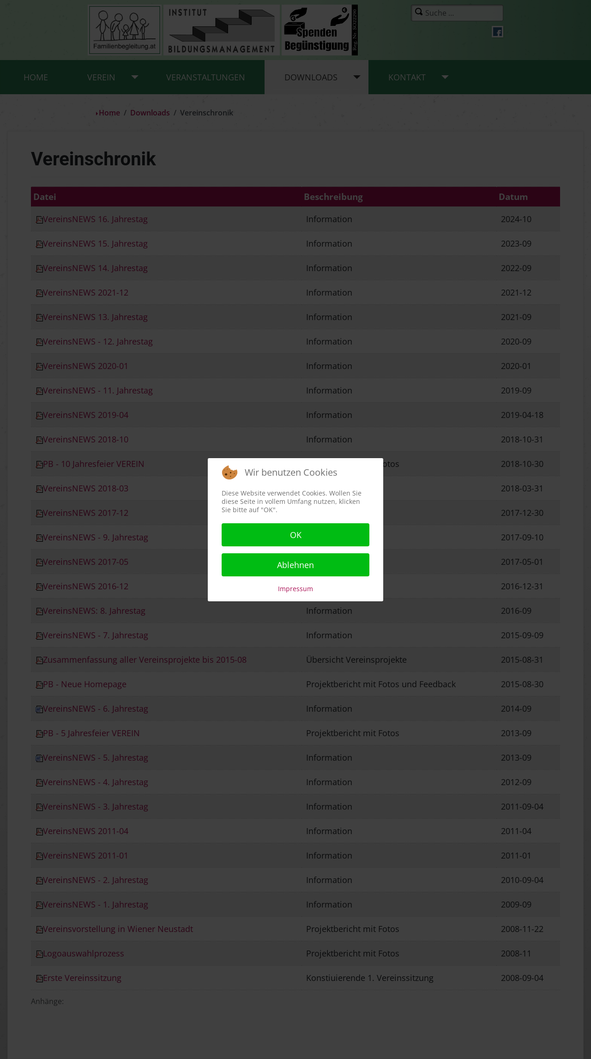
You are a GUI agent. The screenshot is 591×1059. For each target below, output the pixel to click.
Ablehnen (295, 564)
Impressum (295, 588)
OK (296, 534)
